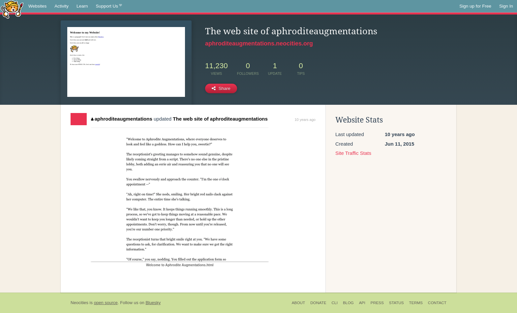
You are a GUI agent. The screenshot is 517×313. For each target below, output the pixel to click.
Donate (318, 302)
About (298, 302)
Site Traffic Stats (353, 153)
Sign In (506, 6)
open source (106, 302)
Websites (37, 6)
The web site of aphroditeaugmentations (220, 119)
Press (377, 302)
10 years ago (305, 120)
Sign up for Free (475, 6)
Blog (348, 302)
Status (396, 302)
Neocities (79, 302)
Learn (82, 6)
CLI (335, 302)
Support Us (109, 6)
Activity (61, 6)
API (362, 302)
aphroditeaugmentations (121, 119)
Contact (437, 302)
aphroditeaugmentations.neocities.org (259, 43)
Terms (416, 302)
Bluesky (153, 302)
